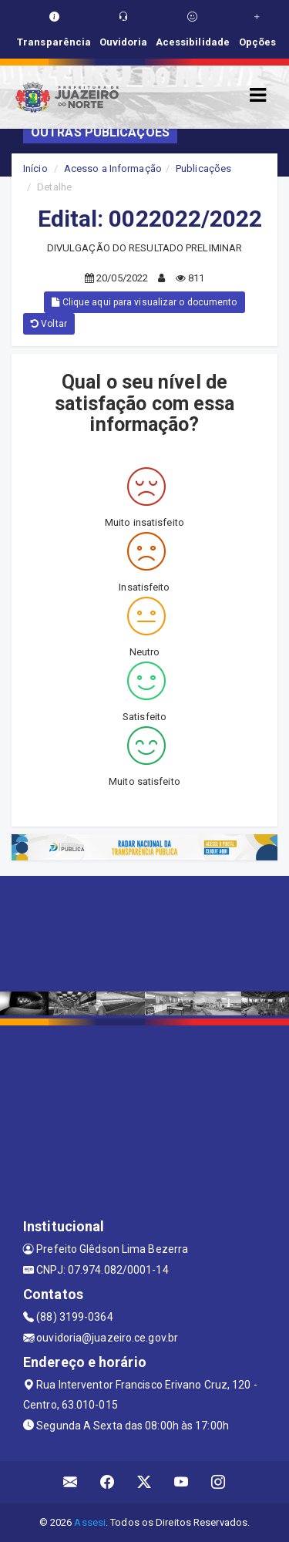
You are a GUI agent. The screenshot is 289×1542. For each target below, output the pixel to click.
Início (35, 168)
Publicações (203, 168)
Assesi (90, 1522)
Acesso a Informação (113, 168)
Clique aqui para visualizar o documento (144, 302)
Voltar (49, 323)
